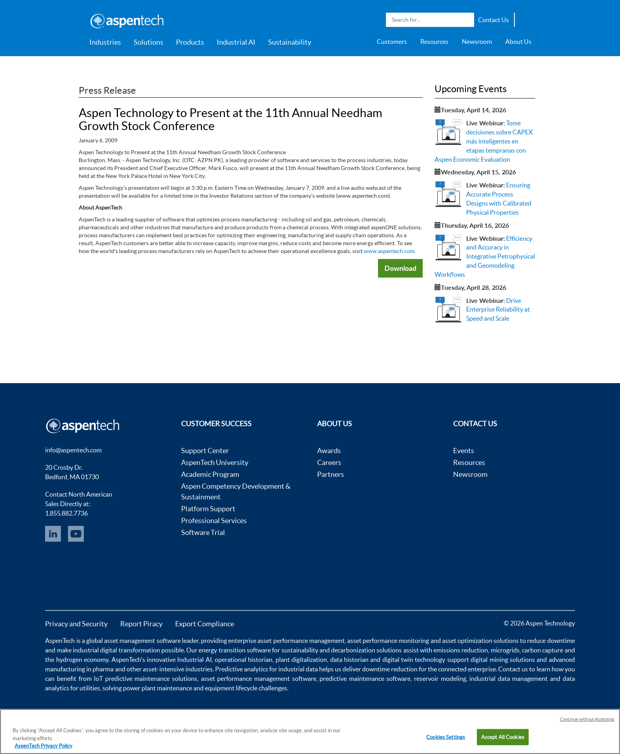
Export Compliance (204, 624)
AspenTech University (214, 462)
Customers (392, 41)
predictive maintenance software (364, 678)
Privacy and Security (76, 624)
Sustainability (289, 42)
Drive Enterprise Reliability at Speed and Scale (498, 309)
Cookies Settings (445, 737)
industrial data (298, 669)
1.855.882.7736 (66, 513)
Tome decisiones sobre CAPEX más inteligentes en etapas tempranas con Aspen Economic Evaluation (484, 141)
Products (190, 42)
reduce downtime (551, 640)
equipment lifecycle (231, 688)
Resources (434, 41)
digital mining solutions (503, 659)
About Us (518, 41)
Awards (329, 450)
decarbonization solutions (366, 650)
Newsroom (477, 41)
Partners (330, 474)
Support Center (205, 450)
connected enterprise (467, 669)
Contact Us (493, 19)
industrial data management (508, 678)
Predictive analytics (241, 669)
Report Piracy (141, 624)
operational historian (243, 659)
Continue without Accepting (587, 719)
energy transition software (234, 650)
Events (463, 450)
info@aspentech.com (73, 450)
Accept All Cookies (502, 737)
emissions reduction (460, 650)
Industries (105, 42)
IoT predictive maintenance (132, 678)
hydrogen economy (82, 659)
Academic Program (210, 474)
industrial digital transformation (116, 650)
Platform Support (208, 509)
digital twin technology (414, 659)
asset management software (142, 640)
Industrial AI (236, 42)
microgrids (505, 650)
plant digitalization (301, 659)
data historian (349, 659)
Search (466, 20)
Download (400, 268)
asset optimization (467, 640)
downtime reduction (390, 669)
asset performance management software (258, 678)
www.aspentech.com (389, 251)
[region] (310, 731)
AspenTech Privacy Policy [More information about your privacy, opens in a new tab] (43, 746)
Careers (329, 462)
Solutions (148, 42)
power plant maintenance (157, 688)
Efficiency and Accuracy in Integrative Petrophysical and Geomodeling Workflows (485, 256)
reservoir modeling (440, 678)
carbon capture (542, 650)
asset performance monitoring (388, 640)
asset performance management (300, 640)
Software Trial (203, 532)
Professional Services (214, 520)
